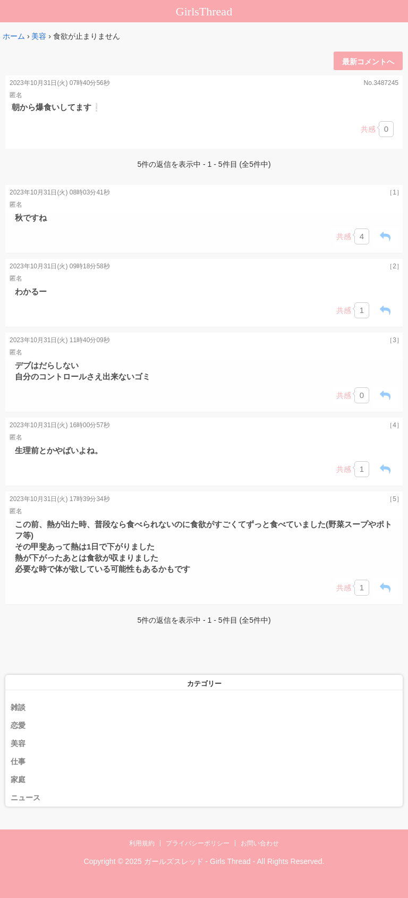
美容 (38, 36)
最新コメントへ (368, 61)
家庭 (18, 779)
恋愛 (18, 725)
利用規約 (142, 843)
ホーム (14, 36)
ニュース (25, 797)
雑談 (18, 707)
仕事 (18, 761)
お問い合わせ (260, 843)
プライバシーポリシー (198, 843)
